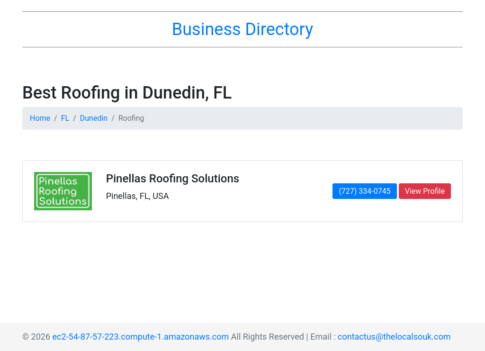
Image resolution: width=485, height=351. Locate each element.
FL (65, 118)
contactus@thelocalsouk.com (394, 337)
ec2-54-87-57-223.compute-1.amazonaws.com (141, 337)
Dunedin (94, 118)
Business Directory (242, 29)
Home (40, 118)
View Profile (425, 191)
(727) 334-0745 (364, 191)
